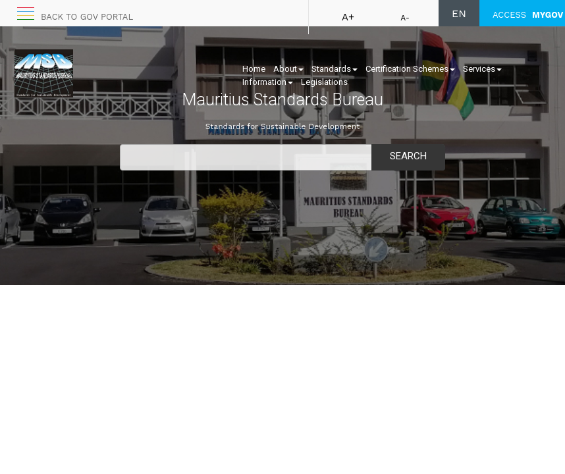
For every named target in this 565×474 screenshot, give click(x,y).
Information (267, 82)
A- (405, 17)
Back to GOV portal (87, 17)
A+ (348, 17)
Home (253, 69)
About (288, 69)
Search (408, 156)
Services (482, 69)
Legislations (324, 82)
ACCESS (528, 15)
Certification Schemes (410, 69)
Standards (334, 69)
